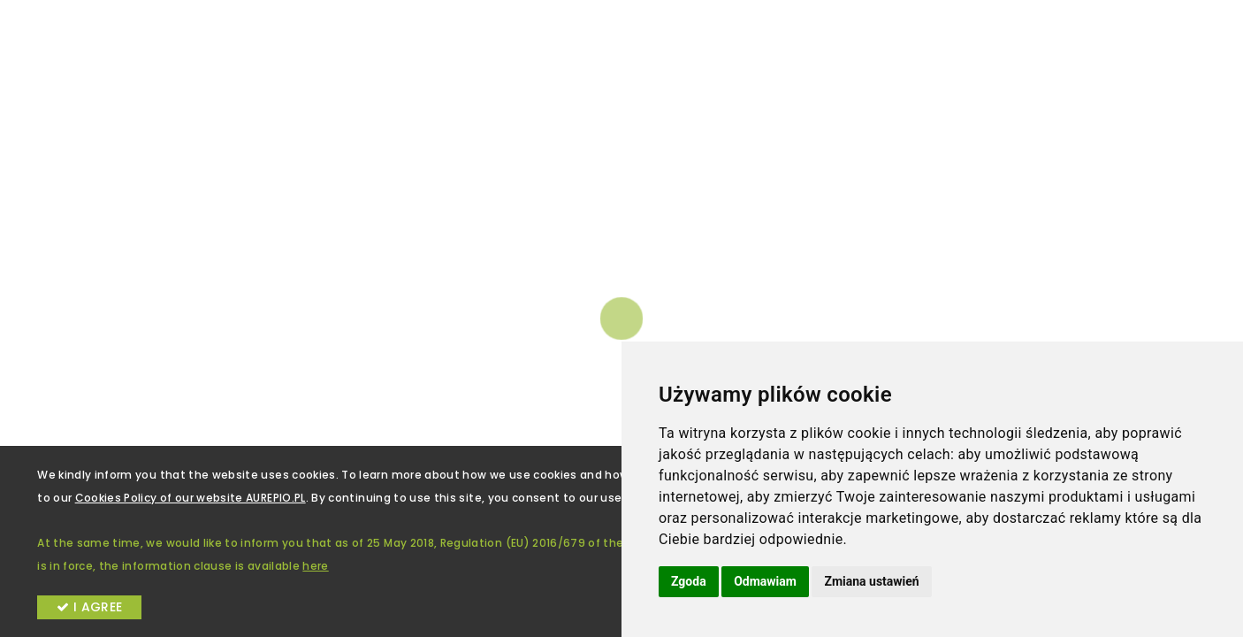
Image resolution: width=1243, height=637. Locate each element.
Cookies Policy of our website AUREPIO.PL (190, 497)
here (315, 565)
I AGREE (89, 607)
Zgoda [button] (688, 581)
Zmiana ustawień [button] (871, 581)
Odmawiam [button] (765, 581)
